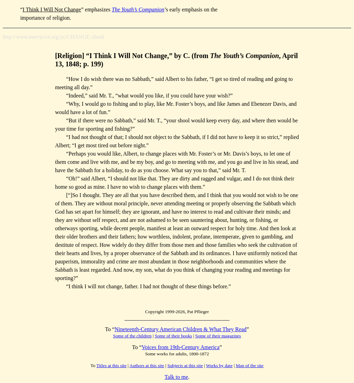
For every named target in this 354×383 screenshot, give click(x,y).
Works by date (219, 365)
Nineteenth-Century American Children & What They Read (181, 329)
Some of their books (173, 335)
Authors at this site (147, 365)
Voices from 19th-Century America (181, 347)
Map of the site (249, 365)
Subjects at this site (185, 365)
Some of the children (132, 335)
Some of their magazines (218, 335)
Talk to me (176, 377)
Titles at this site (111, 365)
